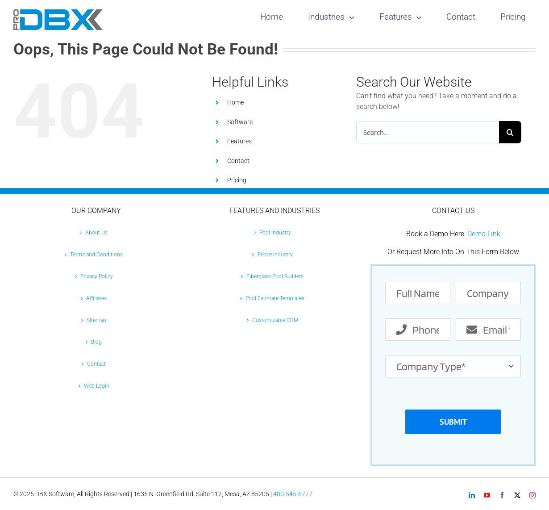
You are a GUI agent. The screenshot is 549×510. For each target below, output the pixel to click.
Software (240, 121)
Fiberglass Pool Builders (275, 276)
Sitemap (96, 320)
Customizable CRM (275, 320)
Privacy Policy (96, 276)
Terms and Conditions (96, 254)
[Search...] (427, 132)
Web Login (96, 386)
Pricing (236, 180)
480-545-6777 (292, 493)
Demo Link (483, 234)
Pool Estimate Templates (274, 298)
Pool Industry (275, 233)
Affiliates (96, 298)
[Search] (510, 132)
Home (235, 102)
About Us (96, 233)
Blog (96, 342)
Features (239, 141)
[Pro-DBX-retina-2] (58, 12)
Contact (238, 160)
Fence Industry (275, 254)
